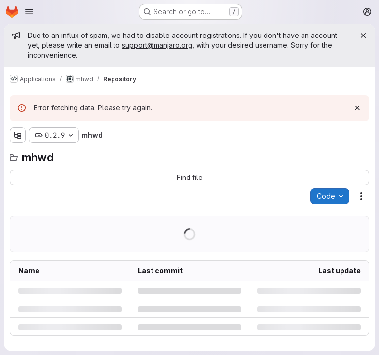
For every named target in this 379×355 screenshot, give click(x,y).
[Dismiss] (357, 108)
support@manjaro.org (157, 45)
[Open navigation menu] (29, 12)
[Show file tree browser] (18, 135)
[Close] (363, 35)
